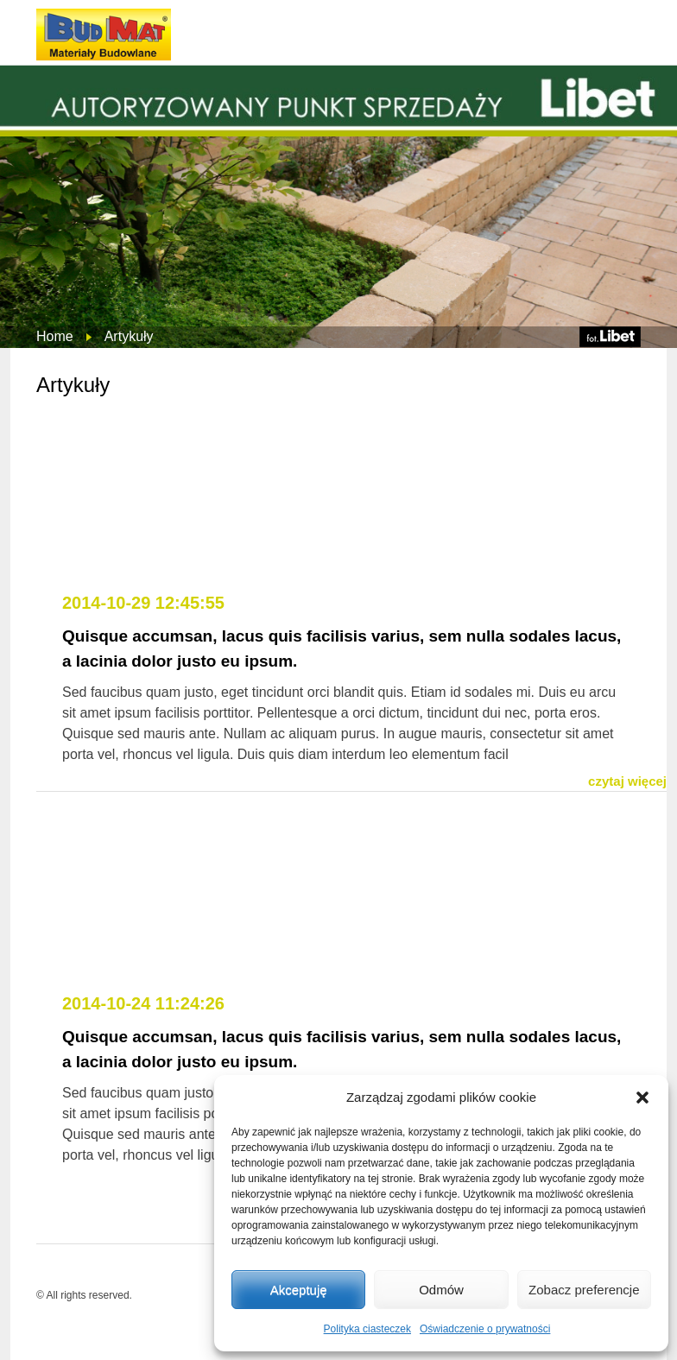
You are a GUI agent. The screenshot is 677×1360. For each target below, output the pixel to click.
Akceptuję (298, 1289)
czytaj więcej (627, 781)
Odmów (441, 1289)
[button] (642, 1097)
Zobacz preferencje (583, 1289)
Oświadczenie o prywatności (485, 1329)
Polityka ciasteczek (367, 1329)
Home (54, 336)
